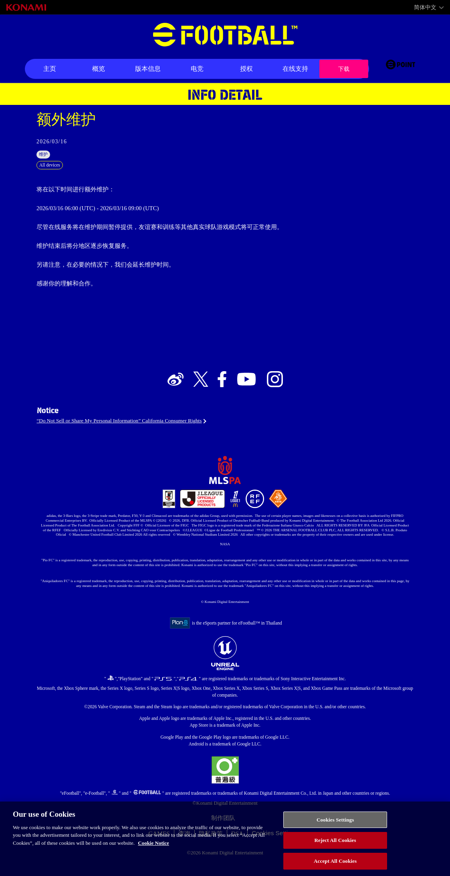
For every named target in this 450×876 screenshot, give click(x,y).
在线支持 (295, 68)
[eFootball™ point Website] (400, 69)
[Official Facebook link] (222, 389)
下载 (343, 68)
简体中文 (425, 7)
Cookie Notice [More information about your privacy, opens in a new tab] (153, 850)
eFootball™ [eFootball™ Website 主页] (225, 35)
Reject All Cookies (335, 847)
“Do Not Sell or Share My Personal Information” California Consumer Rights (133, 434)
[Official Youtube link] (246, 389)
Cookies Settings (335, 827)
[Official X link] (200, 389)
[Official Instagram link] (275, 389)
